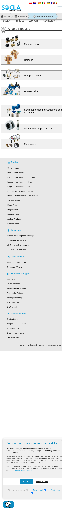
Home (7, 16)
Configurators (50, 20)
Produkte (19, 20)
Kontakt (22, 345)
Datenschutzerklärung (53, 345)
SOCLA (6, 20)
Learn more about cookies (19, 470)
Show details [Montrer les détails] (40, 482)
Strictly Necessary (14, 490)
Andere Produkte (43, 16)
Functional (36, 490)
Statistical (54, 490)
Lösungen (34, 20)
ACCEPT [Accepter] (25, 481)
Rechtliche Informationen (36, 345)
